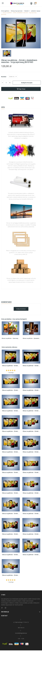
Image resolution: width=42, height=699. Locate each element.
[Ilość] (6, 83)
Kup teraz (21, 89)
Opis (3, 107)
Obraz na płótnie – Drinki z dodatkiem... (10, 366)
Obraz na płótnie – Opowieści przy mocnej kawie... (31, 338)
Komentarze (6, 302)
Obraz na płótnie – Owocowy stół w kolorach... (10, 338)
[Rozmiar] (13, 76)
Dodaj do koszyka (26, 82)
